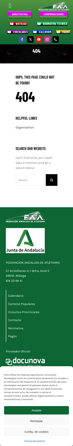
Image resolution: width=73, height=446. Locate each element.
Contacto (14, 320)
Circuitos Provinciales (23, 312)
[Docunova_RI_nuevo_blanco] (25, 358)
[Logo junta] (25, 229)
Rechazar (36, 421)
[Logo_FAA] (54, 3)
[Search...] (31, 180)
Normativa (15, 328)
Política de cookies (34, 440)
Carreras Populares (21, 304)
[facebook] (22, 39)
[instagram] (47, 39)
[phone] (55, 39)
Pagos (12, 336)
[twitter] (30, 39)
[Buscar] (51, 180)
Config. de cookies (36, 431)
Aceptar (37, 410)
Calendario (16, 296)
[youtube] (39, 39)
